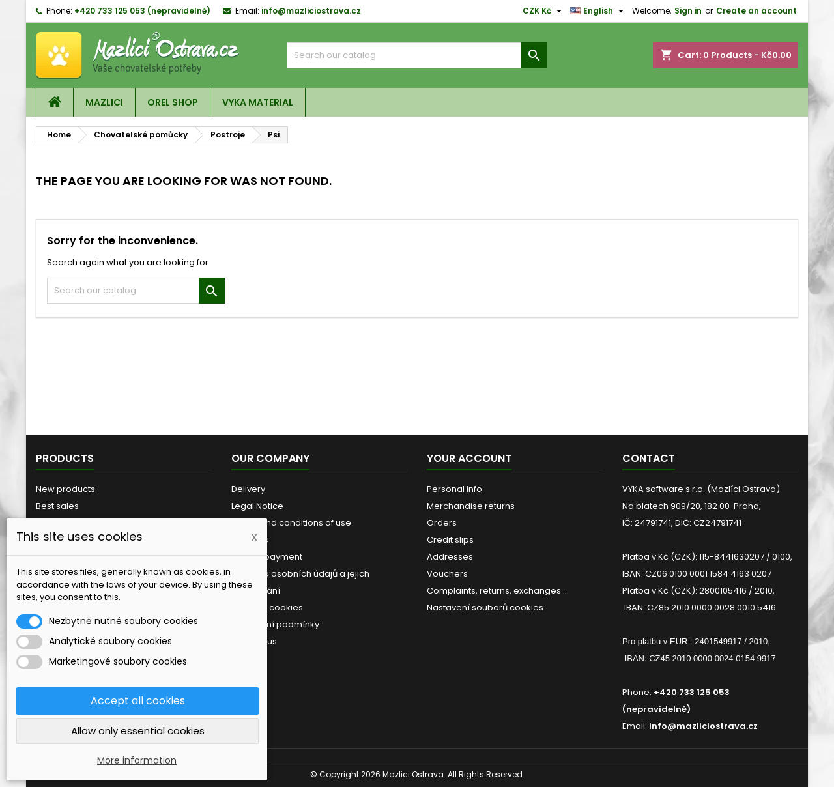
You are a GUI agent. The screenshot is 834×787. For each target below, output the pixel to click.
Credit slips (450, 540)
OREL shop (172, 102)
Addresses (450, 557)
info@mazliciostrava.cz (311, 10)
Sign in (688, 10)
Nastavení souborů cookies (485, 607)
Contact (648, 458)
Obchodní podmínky (275, 624)
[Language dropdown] (598, 11)
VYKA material (257, 102)
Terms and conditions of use (291, 523)
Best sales (57, 506)
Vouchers (447, 573)
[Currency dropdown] (544, 11)
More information (137, 760)
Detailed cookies (267, 607)
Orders (442, 523)
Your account (469, 458)
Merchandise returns (471, 506)
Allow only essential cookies (138, 730)
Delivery (248, 489)
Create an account (756, 10)
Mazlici (104, 102)
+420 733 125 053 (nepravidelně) (142, 10)
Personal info (454, 489)
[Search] (417, 55)
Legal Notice (257, 506)
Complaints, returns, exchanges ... (498, 590)
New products (65, 489)
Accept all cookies (138, 700)
